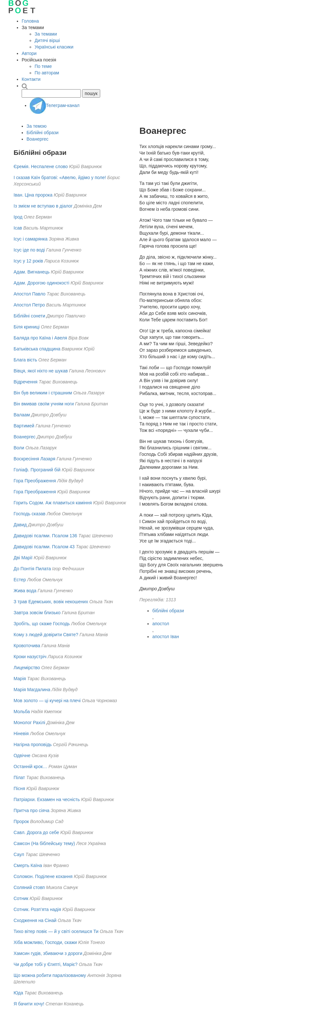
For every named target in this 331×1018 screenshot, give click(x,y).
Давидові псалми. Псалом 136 (45, 535)
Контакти (31, 79)
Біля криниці (26, 326)
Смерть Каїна (28, 865)
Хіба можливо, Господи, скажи (45, 942)
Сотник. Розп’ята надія (37, 909)
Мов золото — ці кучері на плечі (47, 700)
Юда (18, 992)
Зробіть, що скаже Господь (42, 623)
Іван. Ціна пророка (33, 195)
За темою (37, 126)
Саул (19, 854)
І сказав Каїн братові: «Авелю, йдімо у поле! (60, 177)
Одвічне (22, 755)
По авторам (47, 72)
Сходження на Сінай (35, 920)
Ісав (18, 227)
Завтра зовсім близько (37, 612)
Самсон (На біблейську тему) (44, 843)
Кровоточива (27, 645)
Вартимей (24, 425)
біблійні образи (168, 610)
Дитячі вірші (47, 40)
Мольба (22, 711)
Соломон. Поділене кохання (43, 876)
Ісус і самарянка (31, 238)
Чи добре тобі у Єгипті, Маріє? (46, 964)
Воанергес (37, 139)
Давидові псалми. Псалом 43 (44, 546)
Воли (19, 447)
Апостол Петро (29, 304)
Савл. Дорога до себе (36, 832)
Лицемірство (27, 667)
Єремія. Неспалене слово (41, 166)
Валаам (22, 414)
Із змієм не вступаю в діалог (43, 206)
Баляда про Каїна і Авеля (40, 337)
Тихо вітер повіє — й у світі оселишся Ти (56, 931)
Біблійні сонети (29, 315)
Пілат (19, 777)
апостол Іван (165, 636)
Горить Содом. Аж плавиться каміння (53, 502)
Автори (29, 53)
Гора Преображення (35, 480)
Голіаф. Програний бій (37, 469)
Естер (20, 579)
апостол (160, 623)
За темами (46, 34)
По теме (43, 66)
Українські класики (54, 46)
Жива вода (25, 590)
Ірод (18, 217)
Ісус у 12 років (28, 260)
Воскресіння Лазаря (34, 458)
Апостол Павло (30, 293)
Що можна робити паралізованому (50, 975)
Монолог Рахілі (29, 722)
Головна (30, 21)
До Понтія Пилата (32, 568)
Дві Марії (23, 557)
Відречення (25, 381)
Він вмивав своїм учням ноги (44, 403)
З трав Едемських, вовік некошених (51, 601)
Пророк (21, 821)
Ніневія (21, 733)
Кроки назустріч (30, 656)
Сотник (21, 898)
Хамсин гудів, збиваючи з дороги (48, 953)
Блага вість (25, 359)
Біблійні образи (43, 132)
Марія (20, 678)
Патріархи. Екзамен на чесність (47, 799)
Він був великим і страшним (43, 392)
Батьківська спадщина (37, 348)
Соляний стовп (29, 887)
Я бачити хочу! (29, 1003)
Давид (20, 524)
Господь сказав (30, 513)
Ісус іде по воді (29, 249)
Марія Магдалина (32, 689)
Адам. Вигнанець (31, 271)
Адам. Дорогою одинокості (41, 282)
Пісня (19, 788)
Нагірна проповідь (33, 744)
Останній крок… (30, 766)
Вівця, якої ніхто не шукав (41, 370)
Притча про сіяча (31, 810)
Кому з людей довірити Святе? (46, 634)
